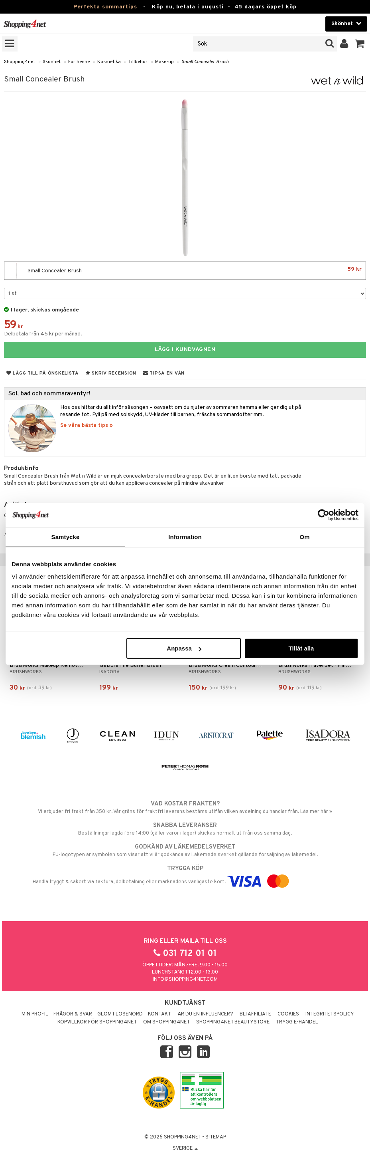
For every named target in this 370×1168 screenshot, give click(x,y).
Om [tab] (304, 536)
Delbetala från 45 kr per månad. (43, 334)
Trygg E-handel (297, 1022)
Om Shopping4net (166, 1022)
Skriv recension (111, 373)
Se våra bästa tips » (86, 425)
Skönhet (52, 62)
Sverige (185, 1148)
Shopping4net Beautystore (233, 1022)
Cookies (288, 1014)
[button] (360, 44)
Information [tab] (185, 536)
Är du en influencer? (205, 1014)
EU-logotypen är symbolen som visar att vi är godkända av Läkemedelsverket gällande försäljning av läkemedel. (185, 850)
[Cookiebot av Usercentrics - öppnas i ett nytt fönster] (323, 515)
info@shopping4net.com (185, 979)
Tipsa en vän (164, 373)
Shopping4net (19, 62)
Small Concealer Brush (205, 62)
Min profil (35, 1014)
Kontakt (159, 1014)
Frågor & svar (72, 1014)
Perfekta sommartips (105, 7)
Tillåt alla (301, 648)
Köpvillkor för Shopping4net (97, 1022)
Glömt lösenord (120, 1014)
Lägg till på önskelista (42, 373)
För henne (79, 62)
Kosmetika (109, 62)
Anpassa (184, 648)
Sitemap (215, 1137)
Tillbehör (138, 62)
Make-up (164, 62)
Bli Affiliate (255, 1014)
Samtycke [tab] (65, 536)
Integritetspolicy (329, 1014)
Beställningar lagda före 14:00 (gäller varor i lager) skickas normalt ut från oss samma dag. (185, 829)
